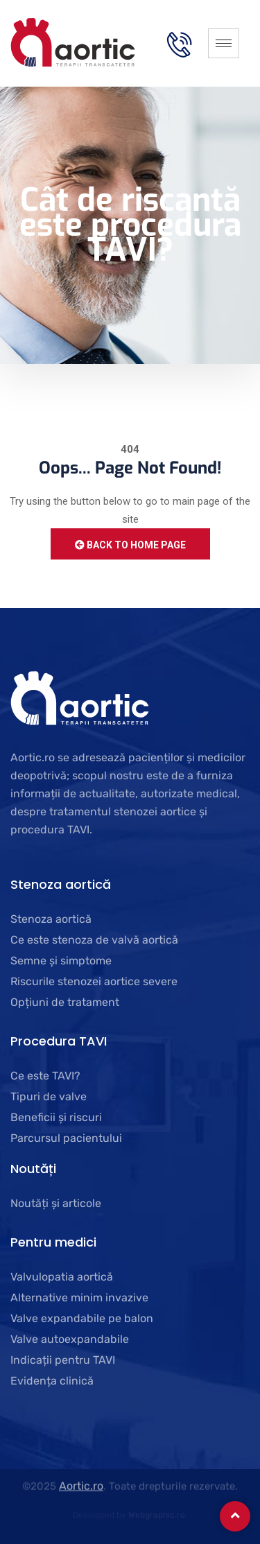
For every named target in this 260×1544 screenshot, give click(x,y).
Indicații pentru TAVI (62, 1360)
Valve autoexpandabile (69, 1339)
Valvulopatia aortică (61, 1276)
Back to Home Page (130, 544)
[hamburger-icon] (223, 43)
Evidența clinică (52, 1380)
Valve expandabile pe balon (81, 1318)
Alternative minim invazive (79, 1297)
